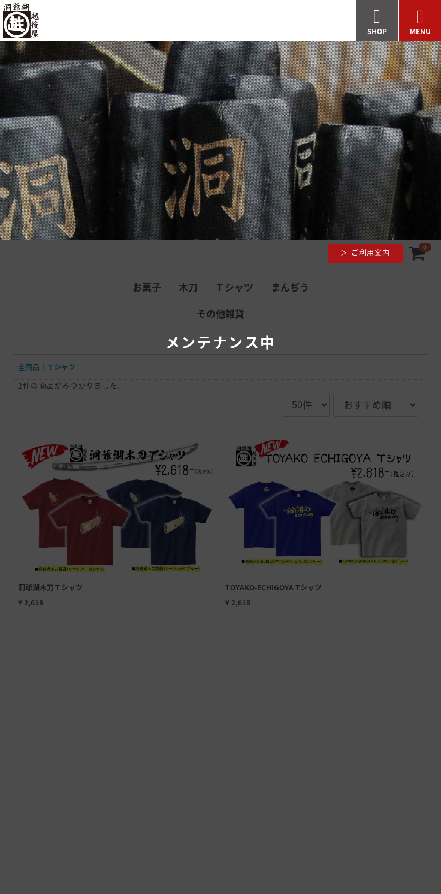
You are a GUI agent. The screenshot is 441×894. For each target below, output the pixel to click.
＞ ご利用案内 (365, 252)
